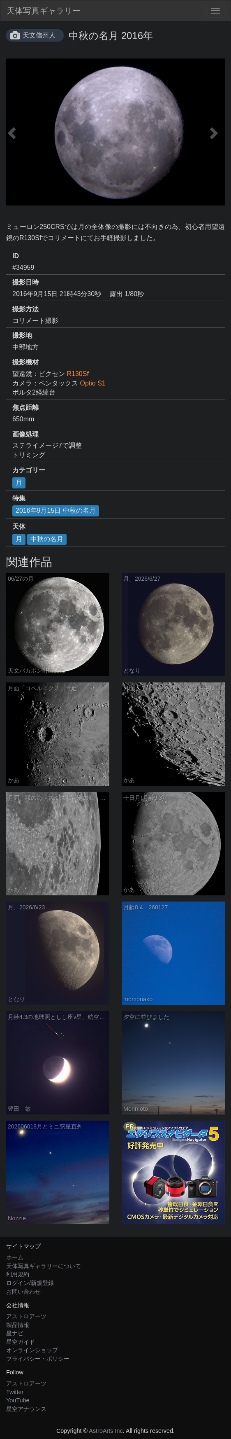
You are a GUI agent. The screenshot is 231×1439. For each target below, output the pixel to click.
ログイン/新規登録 (30, 1283)
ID (15, 255)
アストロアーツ (26, 1316)
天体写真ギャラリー (44, 10)
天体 (18, 526)
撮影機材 (25, 362)
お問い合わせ (23, 1291)
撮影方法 (25, 309)
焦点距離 (25, 407)
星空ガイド (20, 1342)
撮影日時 (25, 282)
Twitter (14, 1392)
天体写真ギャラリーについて (43, 1266)
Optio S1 (92, 383)
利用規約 (17, 1274)
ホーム (14, 1257)
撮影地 (22, 335)
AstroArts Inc (105, 1430)
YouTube (18, 1400)
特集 (18, 498)
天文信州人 (39, 35)
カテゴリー (28, 470)
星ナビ (14, 1333)
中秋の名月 (46, 538)
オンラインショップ (32, 1350)
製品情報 (17, 1325)
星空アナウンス (26, 1409)
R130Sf (77, 373)
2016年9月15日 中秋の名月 (56, 510)
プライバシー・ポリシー (37, 1358)
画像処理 (25, 434)
